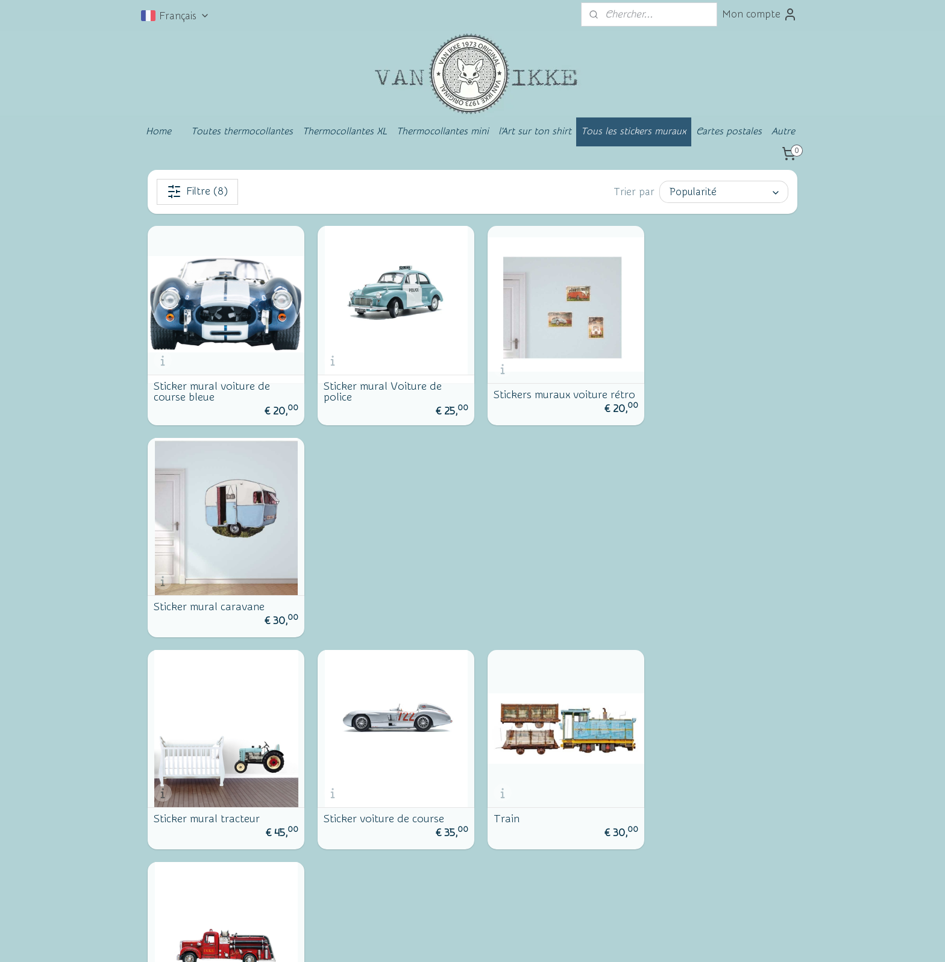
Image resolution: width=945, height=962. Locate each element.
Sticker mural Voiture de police (378, 388)
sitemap (424, 940)
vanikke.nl (705, 800)
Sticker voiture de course (379, 598)
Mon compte (759, 14)
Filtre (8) (197, 191)
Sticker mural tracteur (207, 598)
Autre (783, 131)
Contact (179, 858)
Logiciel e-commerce (488, 940)
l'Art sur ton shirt (534, 131)
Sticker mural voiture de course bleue (212, 388)
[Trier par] (724, 191)
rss (446, 940)
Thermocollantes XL (345, 131)
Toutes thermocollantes (242, 131)
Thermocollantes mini (443, 131)
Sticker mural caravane (706, 391)
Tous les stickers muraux (633, 131)
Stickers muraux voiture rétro (542, 388)
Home (158, 131)
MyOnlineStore (586, 940)
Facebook (183, 878)
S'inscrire (574, 866)
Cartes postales (729, 131)
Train (498, 598)
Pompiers (673, 598)
